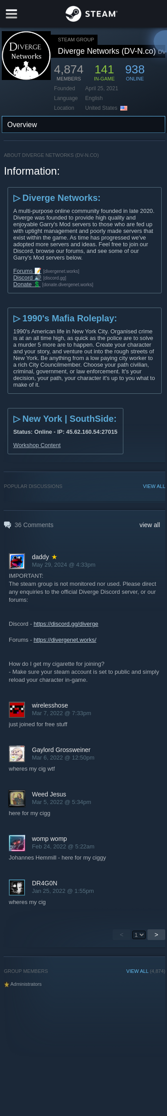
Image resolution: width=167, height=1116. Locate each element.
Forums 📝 (27, 271)
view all (149, 524)
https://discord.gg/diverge (65, 623)
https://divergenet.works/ (64, 639)
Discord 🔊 (27, 277)
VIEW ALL (154, 486)
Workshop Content (37, 445)
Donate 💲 (27, 284)
